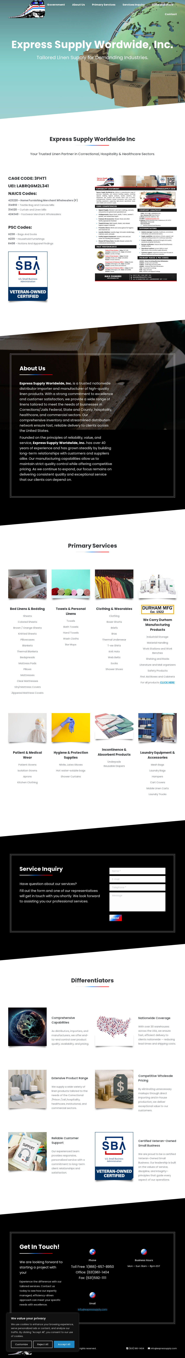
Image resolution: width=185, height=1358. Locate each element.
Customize (21, 1344)
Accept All (64, 1344)
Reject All (42, 1344)
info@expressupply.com (92, 1309)
